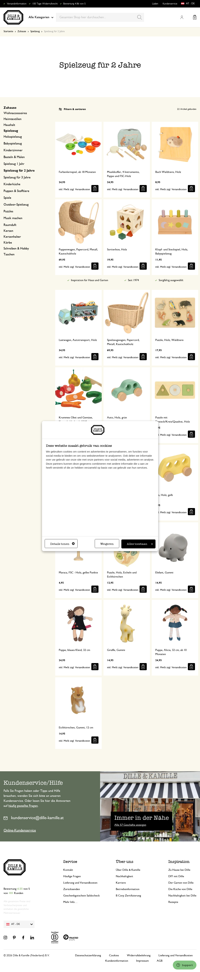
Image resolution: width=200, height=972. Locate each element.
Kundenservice (170, 4)
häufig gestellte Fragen (23, 806)
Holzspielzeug (13, 136)
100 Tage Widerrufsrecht (45, 4)
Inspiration (179, 861)
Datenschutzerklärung (88, 955)
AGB (159, 960)
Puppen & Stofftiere (16, 191)
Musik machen (13, 218)
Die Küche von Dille (180, 889)
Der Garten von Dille (181, 882)
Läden (155, 4)
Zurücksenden (71, 889)
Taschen (9, 254)
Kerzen (8, 231)
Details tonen (62, 544)
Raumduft (10, 225)
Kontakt (68, 869)
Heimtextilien (12, 119)
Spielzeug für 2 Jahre (19, 170)
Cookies (114, 955)
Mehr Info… (70, 902)
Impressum (142, 960)
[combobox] (100, 17)
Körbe (8, 242)
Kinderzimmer (13, 150)
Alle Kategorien (41, 17)
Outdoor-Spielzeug (16, 204)
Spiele (7, 197)
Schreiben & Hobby (16, 248)
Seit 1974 (133, 280)
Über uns (124, 861)
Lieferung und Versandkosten (80, 882)
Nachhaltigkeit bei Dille (182, 895)
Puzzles (8, 211)
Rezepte (173, 902)
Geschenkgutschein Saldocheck (81, 895)
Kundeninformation (116, 960)
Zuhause (22, 31)
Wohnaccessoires (15, 113)
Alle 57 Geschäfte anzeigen (130, 824)
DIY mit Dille (176, 876)
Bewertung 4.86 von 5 (74, 4)
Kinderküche (12, 184)
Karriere (121, 882)
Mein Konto (182, 17)
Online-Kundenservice (20, 830)
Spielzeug (35, 31)
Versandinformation (16, 4)
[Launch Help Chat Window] (184, 965)
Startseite (8, 31)
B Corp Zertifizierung (128, 895)
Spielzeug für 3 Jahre (17, 177)
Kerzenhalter (12, 236)
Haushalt (9, 125)
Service (70, 861)
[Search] (139, 17)
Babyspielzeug (13, 143)
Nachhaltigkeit (124, 876)
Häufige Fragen (72, 876)
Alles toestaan (140, 544)
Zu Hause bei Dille (179, 869)
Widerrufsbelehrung (138, 955)
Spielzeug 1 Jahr (14, 164)
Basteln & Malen (14, 157)
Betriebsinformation (127, 889)
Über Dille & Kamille (128, 869)
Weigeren (107, 544)
